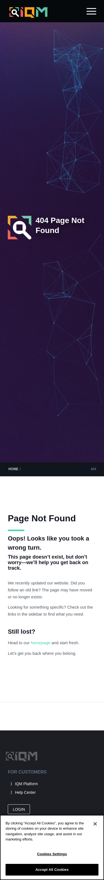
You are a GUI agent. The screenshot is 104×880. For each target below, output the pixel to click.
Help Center (25, 792)
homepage (41, 642)
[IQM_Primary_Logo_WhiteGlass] (43, 12)
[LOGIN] (19, 809)
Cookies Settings (52, 854)
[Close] (95, 824)
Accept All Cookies (52, 869)
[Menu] (88, 11)
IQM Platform (26, 784)
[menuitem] (88, 11)
